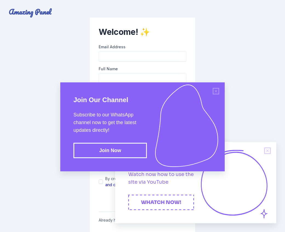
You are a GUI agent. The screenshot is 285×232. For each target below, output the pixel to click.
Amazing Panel (30, 12)
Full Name (108, 68)
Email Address (112, 46)
